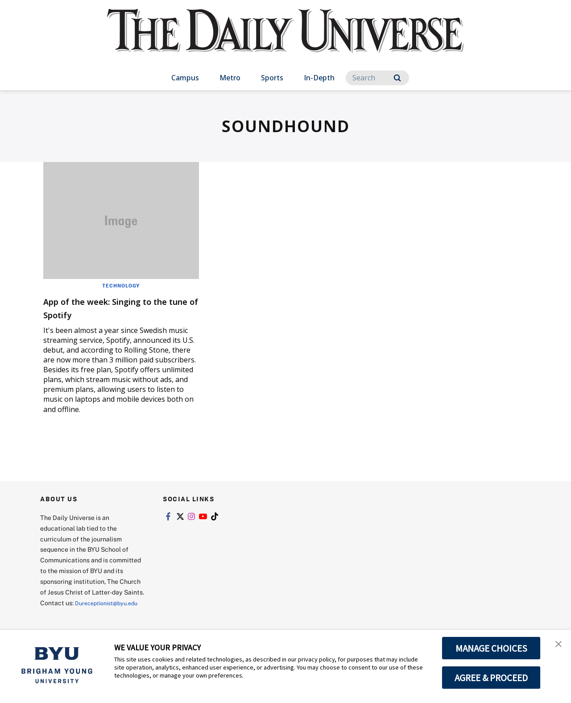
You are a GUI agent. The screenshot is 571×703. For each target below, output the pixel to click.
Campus (185, 78)
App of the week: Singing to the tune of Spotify (115, 307)
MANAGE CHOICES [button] (491, 648)
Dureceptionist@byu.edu (76, 613)
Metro (229, 78)
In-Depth (319, 78)
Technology (121, 285)
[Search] (377, 78)
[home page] (285, 40)
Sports (272, 78)
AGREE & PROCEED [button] (491, 677)
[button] (556, 646)
